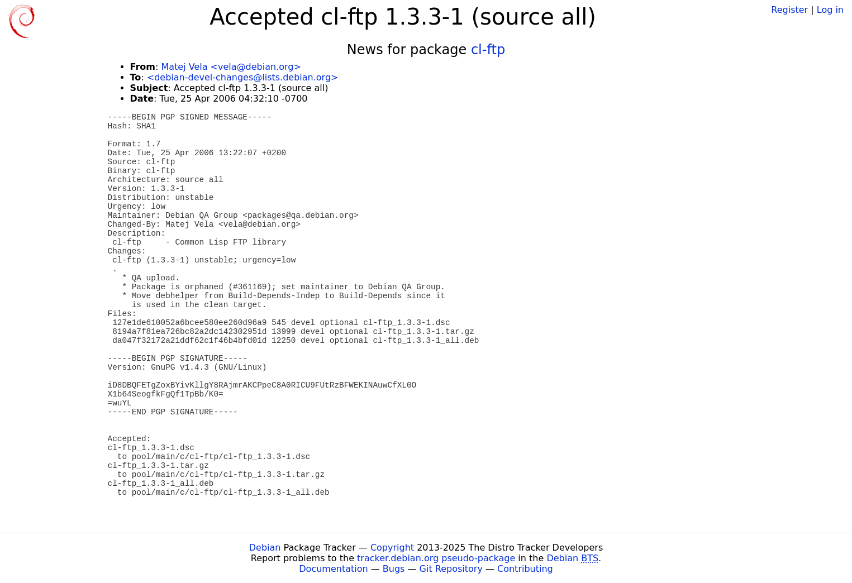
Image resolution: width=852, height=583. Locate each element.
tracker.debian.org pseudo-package (436, 558)
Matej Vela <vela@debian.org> (231, 66)
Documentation (333, 568)
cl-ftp (488, 50)
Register (789, 9)
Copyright (392, 547)
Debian (265, 547)
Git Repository (451, 568)
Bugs (394, 568)
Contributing (525, 568)
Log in (830, 9)
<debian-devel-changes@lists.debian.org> (243, 77)
